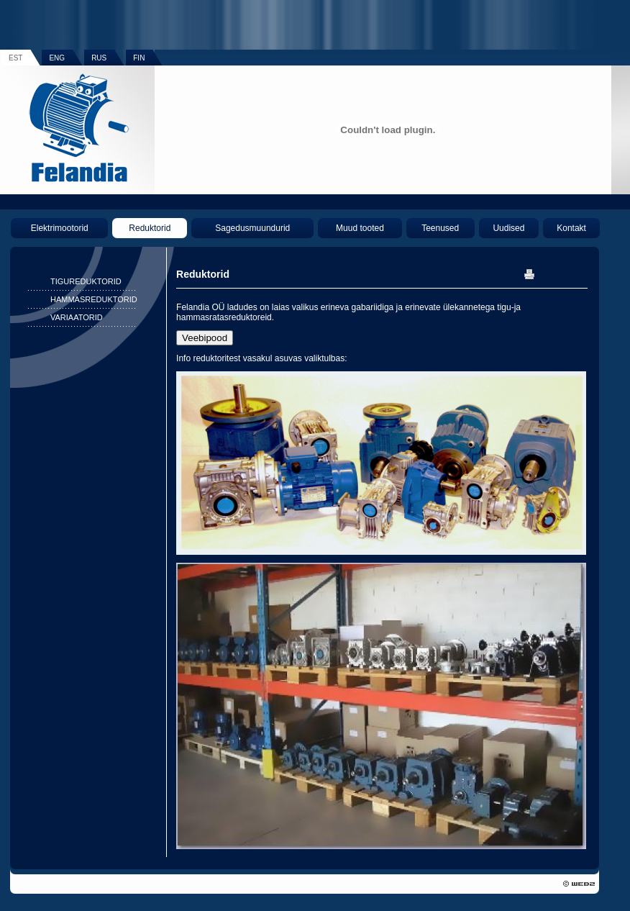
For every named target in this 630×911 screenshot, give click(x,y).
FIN (139, 58)
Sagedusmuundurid (252, 228)
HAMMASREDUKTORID (93, 299)
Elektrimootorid (59, 228)
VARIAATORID (76, 317)
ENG (57, 58)
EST (15, 58)
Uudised (508, 228)
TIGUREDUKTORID (86, 281)
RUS (98, 58)
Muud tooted (360, 228)
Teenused (440, 228)
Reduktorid (149, 228)
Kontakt (571, 228)
